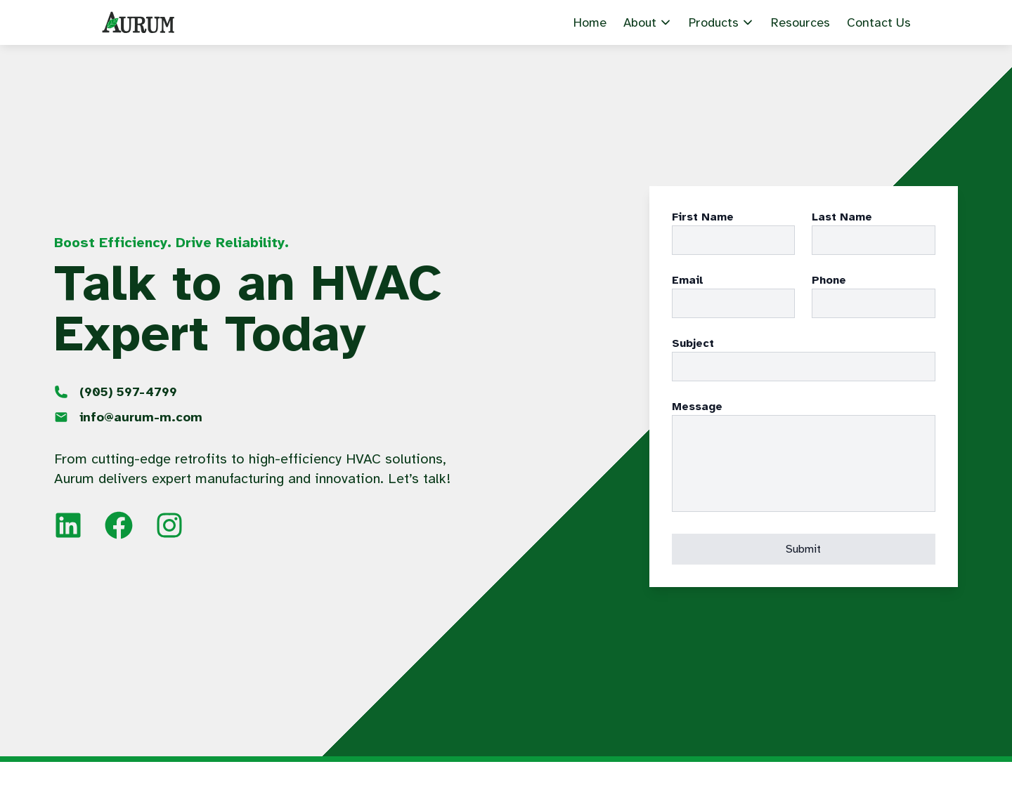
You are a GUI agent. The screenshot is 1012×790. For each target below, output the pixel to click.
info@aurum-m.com (140, 417)
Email (687, 280)
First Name (703, 217)
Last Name (842, 217)
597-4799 (128, 392)
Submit (803, 549)
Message (697, 407)
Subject (693, 343)
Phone (829, 280)
